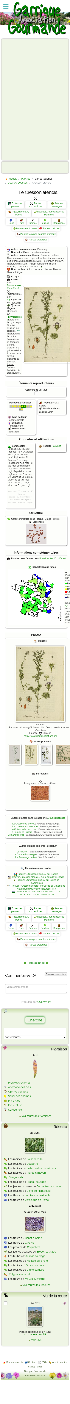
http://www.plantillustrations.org (40, 736)
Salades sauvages (57, 205)
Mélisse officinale (37, 1260)
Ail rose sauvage (35, 1256)
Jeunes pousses (56, 818)
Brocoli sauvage (36, 1181)
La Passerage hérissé (26, 857)
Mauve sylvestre (35, 1278)
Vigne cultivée (35, 1269)
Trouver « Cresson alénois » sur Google (38, 874)
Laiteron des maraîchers (41, 1168)
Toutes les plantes (16, 205)
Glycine (29, 1242)
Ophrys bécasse (18, 1091)
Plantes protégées (38, 239)
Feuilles (45, 223)
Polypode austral (19, 1274)
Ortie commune (35, 1265)
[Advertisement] (18, 99)
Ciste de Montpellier (39, 1190)
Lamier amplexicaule (37, 1195)
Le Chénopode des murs (23, 829)
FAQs (44, 1362)
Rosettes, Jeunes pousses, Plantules (51, 213)
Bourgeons (59, 223)
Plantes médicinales (26, 228)
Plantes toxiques (51, 228)
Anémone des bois (19, 1087)
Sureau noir (15, 1109)
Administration (59, 1362)
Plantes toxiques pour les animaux (38, 234)
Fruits (21, 223)
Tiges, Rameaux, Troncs (20, 213)
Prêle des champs (19, 1082)
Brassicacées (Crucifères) (14, 286)
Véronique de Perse (37, 1199)
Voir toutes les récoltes (36, 1285)
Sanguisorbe (16, 1177)
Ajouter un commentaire (56, 974)
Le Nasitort (22, 851)
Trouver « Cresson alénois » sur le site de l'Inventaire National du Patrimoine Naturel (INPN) (38, 887)
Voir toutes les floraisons (36, 1116)
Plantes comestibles (35, 205)
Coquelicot (33, 1247)
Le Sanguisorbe (16, 835)
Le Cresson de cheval (23, 823)
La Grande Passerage (25, 854)
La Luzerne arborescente (25, 826)
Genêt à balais (33, 1237)
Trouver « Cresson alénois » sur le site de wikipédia (38, 877)
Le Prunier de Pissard (21, 832)
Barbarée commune (49, 1186)
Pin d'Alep (14, 1100)
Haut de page (36, 962)
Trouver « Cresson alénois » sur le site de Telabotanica (38, 881)
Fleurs (11, 223)
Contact (32, 1362)
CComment (44, 1001)
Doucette (32, 1163)
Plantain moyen (36, 1172)
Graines (33, 223)
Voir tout (36, 1339)
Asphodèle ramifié (35, 1334)
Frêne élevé (15, 1105)
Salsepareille (35, 1159)
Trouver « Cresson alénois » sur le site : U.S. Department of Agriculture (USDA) (38, 893)
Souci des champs (19, 1096)
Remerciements (14, 1362)
